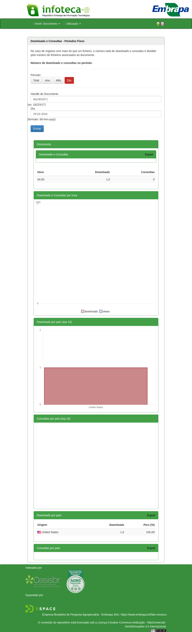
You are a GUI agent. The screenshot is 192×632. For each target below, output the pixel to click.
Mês (58, 80)
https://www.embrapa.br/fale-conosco (144, 614)
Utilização (73, 23)
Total (36, 80)
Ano (47, 80)
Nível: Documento (46, 23)
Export (149, 154)
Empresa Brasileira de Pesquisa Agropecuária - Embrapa (77, 614)
